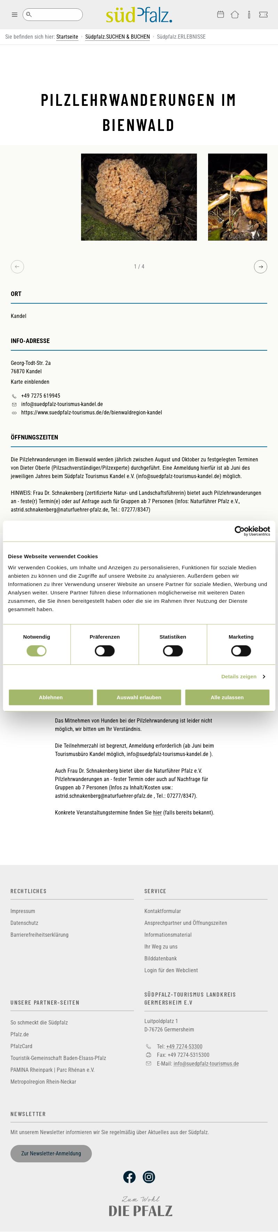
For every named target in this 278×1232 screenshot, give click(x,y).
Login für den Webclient (171, 970)
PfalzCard (21, 1046)
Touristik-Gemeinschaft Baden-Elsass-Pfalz (58, 1058)
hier (157, 812)
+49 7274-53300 (184, 1046)
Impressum (22, 911)
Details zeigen (238, 676)
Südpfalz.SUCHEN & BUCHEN (117, 36)
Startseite (67, 36)
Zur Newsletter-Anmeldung (51, 1153)
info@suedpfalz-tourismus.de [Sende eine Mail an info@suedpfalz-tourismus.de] (206, 1063)
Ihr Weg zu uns (160, 946)
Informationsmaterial (168, 934)
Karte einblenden (30, 382)
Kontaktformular (162, 911)
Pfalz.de (19, 1034)
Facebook (129, 1177)
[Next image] (260, 266)
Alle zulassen (227, 697)
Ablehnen (51, 697)
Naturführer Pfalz (209, 501)
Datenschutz (24, 923)
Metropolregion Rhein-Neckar (43, 1081)
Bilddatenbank (160, 958)
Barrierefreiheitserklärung (39, 934)
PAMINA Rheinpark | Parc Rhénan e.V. (52, 1070)
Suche (29, 15)
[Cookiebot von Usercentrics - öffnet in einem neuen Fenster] (239, 531)
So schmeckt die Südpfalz (39, 1022)
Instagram (149, 1177)
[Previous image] (17, 266)
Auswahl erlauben (139, 697)
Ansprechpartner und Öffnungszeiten (185, 923)
